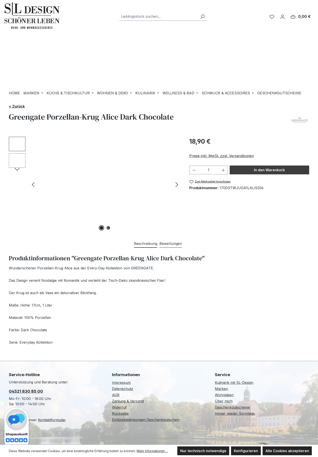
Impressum (121, 382)
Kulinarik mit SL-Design (234, 382)
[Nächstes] (177, 184)
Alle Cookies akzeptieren (287, 451)
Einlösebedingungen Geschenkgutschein (146, 419)
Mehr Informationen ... (152, 451)
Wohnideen (224, 395)
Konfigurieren (246, 451)
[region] (94, 184)
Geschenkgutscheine (232, 407)
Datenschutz (122, 389)
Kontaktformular (51, 420)
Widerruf (119, 407)
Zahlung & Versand (128, 401)
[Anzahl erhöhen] (223, 170)
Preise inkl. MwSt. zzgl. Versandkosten (221, 156)
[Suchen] (202, 16)
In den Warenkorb (269, 170)
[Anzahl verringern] (194, 170)
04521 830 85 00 (26, 391)
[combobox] (158, 16)
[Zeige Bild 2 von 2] (108, 228)
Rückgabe (120, 413)
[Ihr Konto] (282, 16)
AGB (115, 395)
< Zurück (17, 106)
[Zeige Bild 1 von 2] (101, 228)
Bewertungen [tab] (170, 243)
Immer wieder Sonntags (235, 413)
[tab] (145, 244)
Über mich (224, 401)
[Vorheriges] (33, 184)
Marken (221, 389)
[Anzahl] (208, 170)
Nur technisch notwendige (203, 451)
